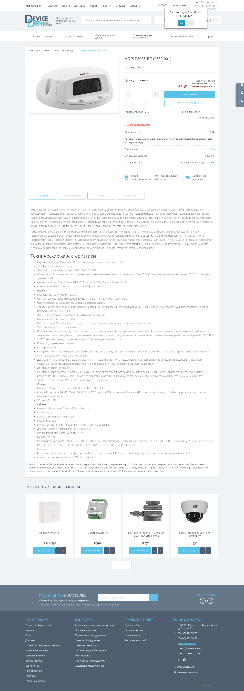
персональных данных (108, 604)
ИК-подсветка (178, 464)
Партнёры (30, 676)
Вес (70, 471)
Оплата (65, 5)
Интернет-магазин (40, 50)
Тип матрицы (150, 467)
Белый (64, 471)
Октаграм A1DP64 (98, 532)
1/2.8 (100, 464)
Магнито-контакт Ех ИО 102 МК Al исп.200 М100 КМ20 (146, 534)
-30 (161, 471)
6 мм (70, 467)
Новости (106, 5)
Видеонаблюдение (73, 36)
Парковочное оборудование (90, 635)
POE (76, 467)
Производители (33, 670)
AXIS (36, 464)
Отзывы (120, 5)
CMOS (160, 467)
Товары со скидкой (35, 681)
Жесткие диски (83, 655)
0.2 (54, 467)
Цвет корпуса (53, 471)
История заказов (134, 630)
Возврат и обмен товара (38, 625)
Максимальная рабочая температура (98, 471)
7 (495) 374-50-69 (187, 633)
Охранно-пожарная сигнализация (142, 36)
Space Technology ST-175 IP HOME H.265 (194, 534)
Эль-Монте (181, 5)
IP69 (115, 467)
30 (169, 464)
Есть (140, 467)
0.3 (77, 471)
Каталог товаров (42, 36)
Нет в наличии (72, 464)
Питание (88, 467)
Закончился (43, 550)
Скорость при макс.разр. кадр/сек (150, 464)
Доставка (79, 5)
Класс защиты (105, 467)
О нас (28, 635)
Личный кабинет (133, 625)
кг (74, 471)
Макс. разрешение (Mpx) (116, 464)
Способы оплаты (72, 195)
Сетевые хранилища (86, 645)
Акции (93, 5)
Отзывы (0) (130, 195)
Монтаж (52, 5)
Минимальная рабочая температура (140, 471)
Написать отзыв (206, 117)
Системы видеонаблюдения (90, 650)
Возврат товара (34, 660)
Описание (43, 195)
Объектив (62, 467)
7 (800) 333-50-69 (205, 6)
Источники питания (85, 630)
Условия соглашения (36, 650)
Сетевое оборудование (87, 640)
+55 (119, 471)
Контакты (134, 5)
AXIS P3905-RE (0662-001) (51, 464)
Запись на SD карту (127, 467)
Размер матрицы (88, 464)
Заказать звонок (187, 643)
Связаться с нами (35, 655)
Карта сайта (32, 665)
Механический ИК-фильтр (178, 467)
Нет (187, 464)
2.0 (130, 464)
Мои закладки (132, 635)
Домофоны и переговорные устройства (96, 625)
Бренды (211, 36)
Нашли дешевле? (190, 111)
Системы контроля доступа (104, 36)
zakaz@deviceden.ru (205, 2)
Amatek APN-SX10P (49, 532)
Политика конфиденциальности (42, 645)
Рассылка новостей (135, 640)
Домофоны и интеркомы (182, 36)
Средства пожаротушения (89, 665)
